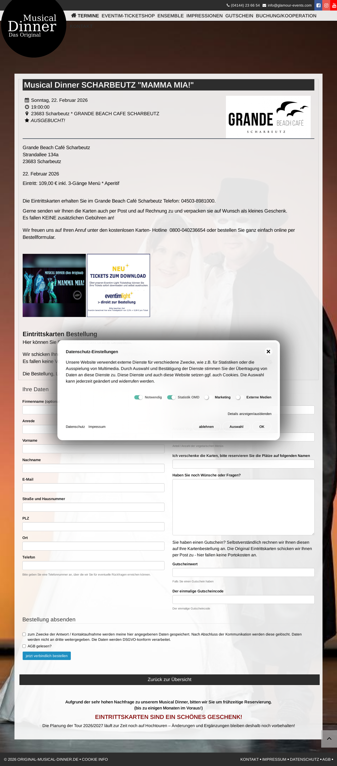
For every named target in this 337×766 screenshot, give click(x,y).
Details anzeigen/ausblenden (249, 418)
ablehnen (206, 431)
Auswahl (236, 431)
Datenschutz (75, 431)
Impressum (97, 431)
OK (261, 431)
